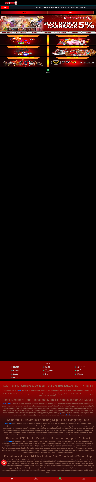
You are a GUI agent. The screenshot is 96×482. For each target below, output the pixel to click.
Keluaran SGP (8, 441)
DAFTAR (24, 12)
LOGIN (70, 12)
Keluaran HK (8, 423)
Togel (19, 390)
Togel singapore (7, 403)
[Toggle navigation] (2, 3)
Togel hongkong (65, 414)
